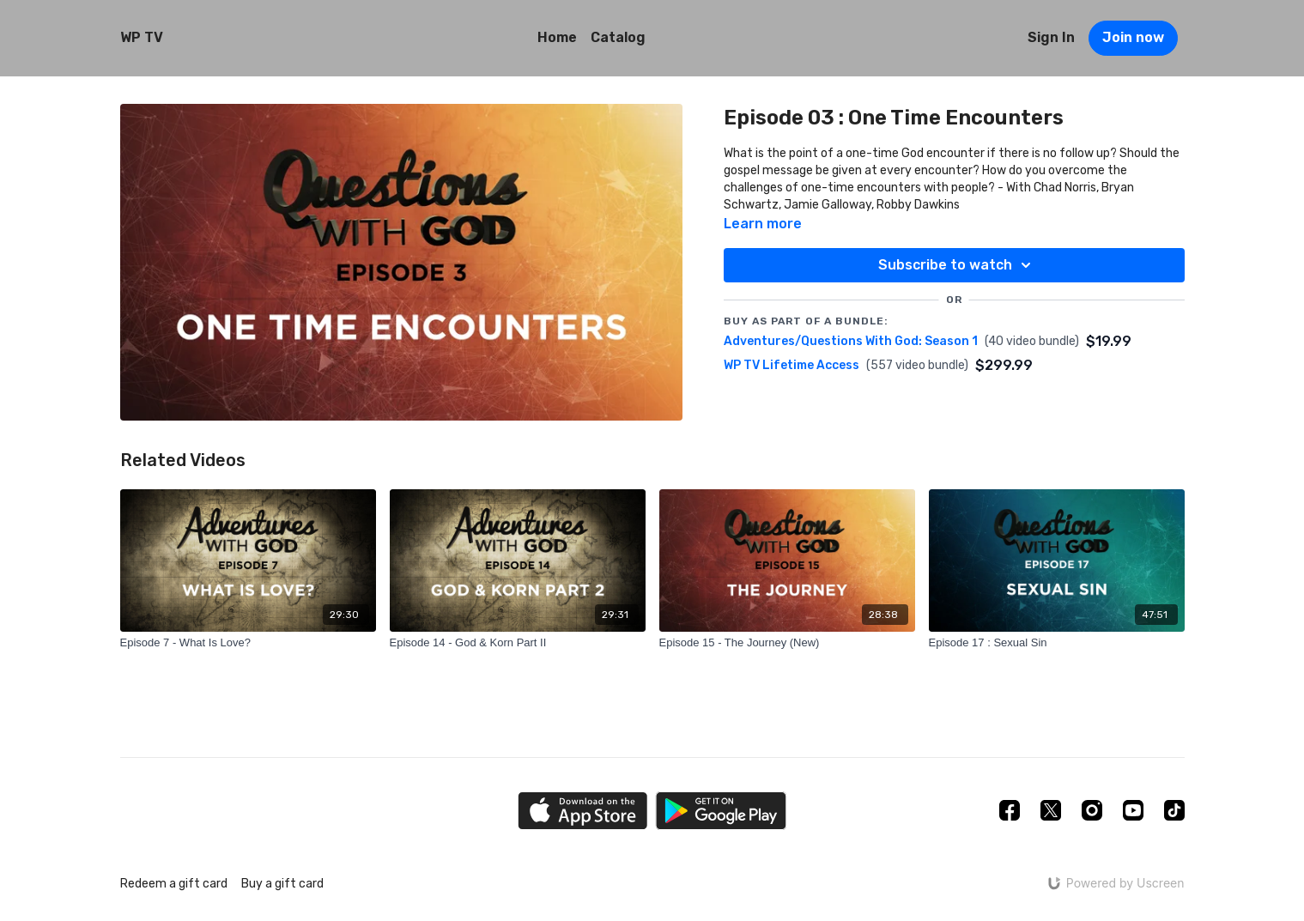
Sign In (1051, 37)
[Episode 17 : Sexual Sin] (1057, 642)
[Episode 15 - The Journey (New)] (787, 642)
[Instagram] (1092, 810)
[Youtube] (1133, 810)
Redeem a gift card (173, 883)
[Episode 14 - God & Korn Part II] (518, 642)
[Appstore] (582, 810)
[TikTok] (1174, 810)
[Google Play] (721, 810)
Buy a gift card (282, 883)
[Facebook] (1009, 810)
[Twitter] (1050, 810)
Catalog (618, 37)
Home (557, 37)
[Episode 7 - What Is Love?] (248, 642)
